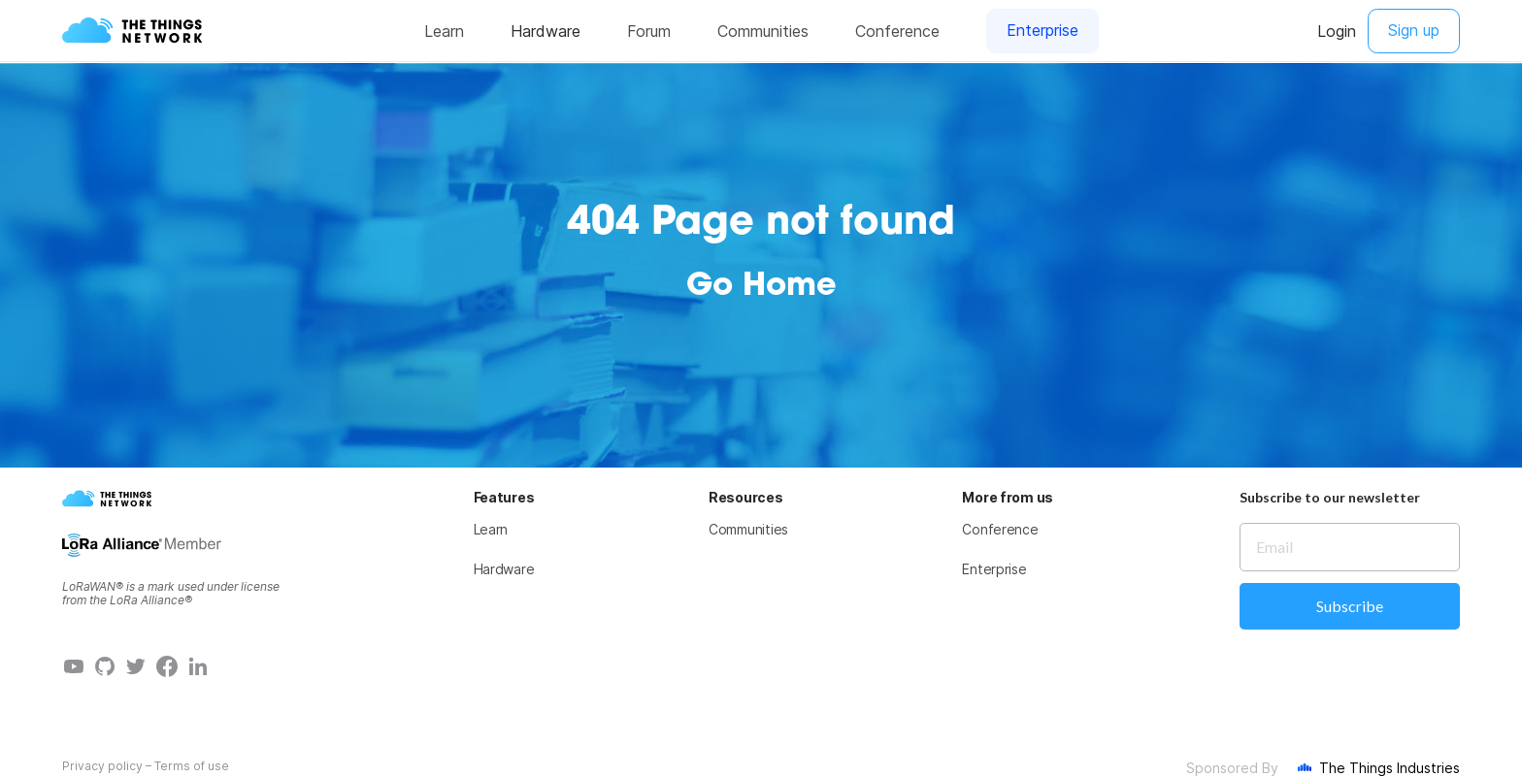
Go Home (761, 287)
